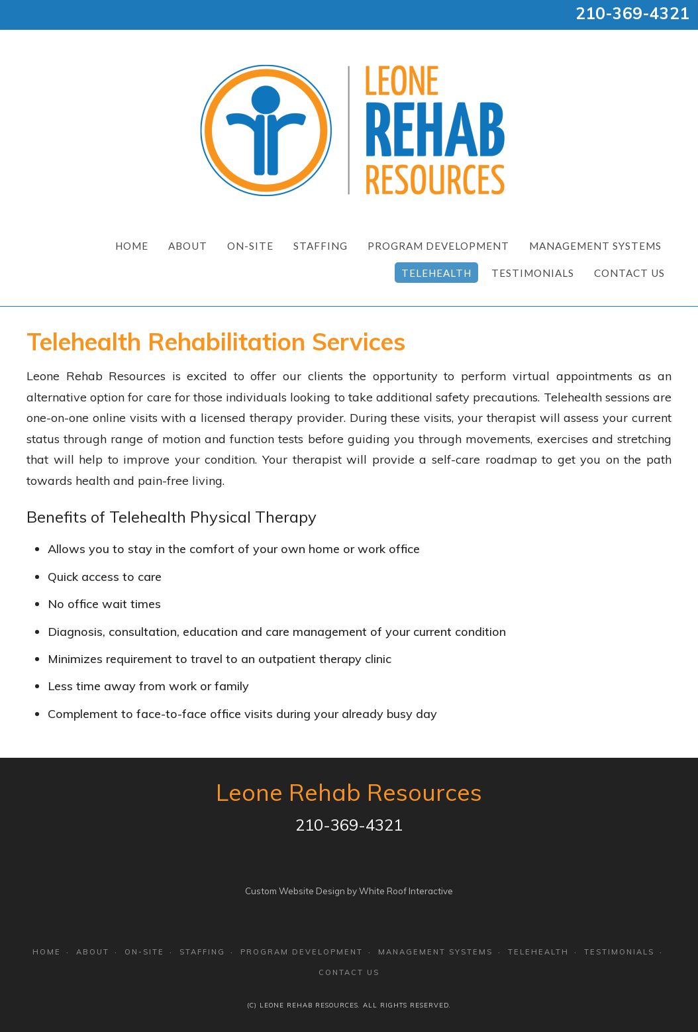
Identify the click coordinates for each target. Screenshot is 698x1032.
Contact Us (629, 273)
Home (131, 246)
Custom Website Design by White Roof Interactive (349, 891)
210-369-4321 (632, 13)
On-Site (250, 246)
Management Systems (595, 246)
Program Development (438, 246)
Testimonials (532, 273)
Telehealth (436, 273)
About (187, 246)
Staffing (320, 246)
